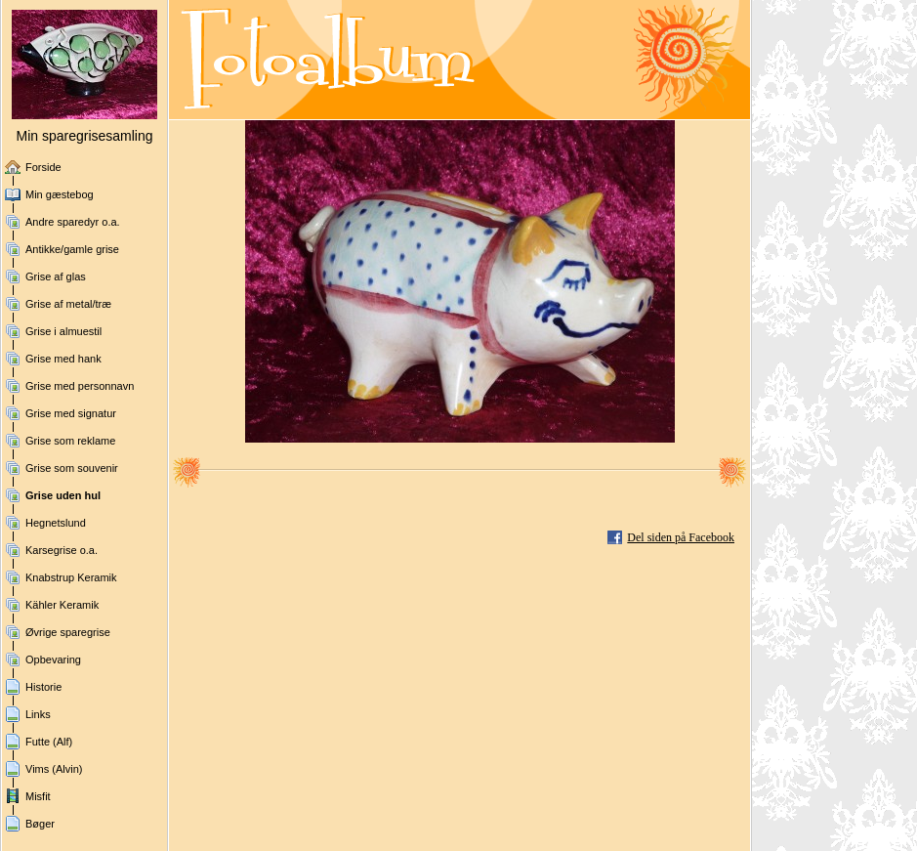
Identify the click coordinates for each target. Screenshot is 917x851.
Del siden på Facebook (680, 537)
